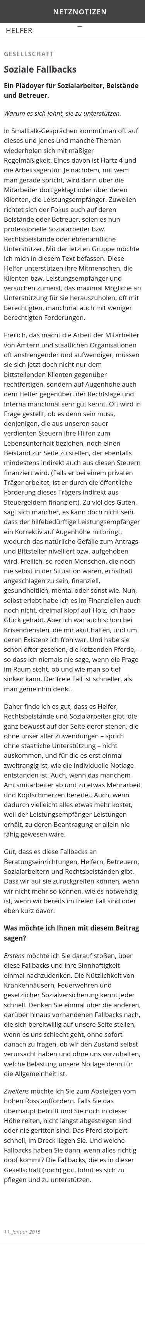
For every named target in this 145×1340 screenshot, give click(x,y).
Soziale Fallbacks (40, 69)
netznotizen (80, 11)
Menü (13, 11)
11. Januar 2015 (22, 1231)
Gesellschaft (29, 54)
